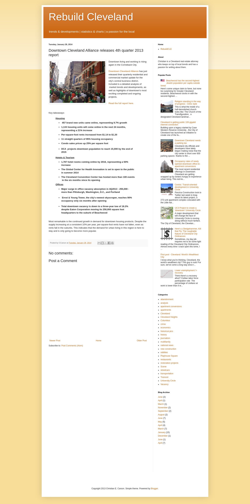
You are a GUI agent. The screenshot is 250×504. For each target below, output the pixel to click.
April (160, 400)
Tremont (164, 377)
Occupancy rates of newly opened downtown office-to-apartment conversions (187, 164)
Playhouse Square (169, 356)
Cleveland (165, 313)
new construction (168, 349)
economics (165, 327)
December (163, 436)
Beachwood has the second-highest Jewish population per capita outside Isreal (180, 83)
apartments (166, 310)
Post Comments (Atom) (72, 345)
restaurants (166, 359)
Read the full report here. (121, 103)
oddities (164, 352)
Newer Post (54, 340)
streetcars (165, 370)
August (161, 414)
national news (167, 345)
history (164, 335)
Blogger (154, 488)
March (161, 404)
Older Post (142, 340)
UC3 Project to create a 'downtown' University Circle (188, 209)
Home (98, 340)
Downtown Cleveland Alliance (124, 71)
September (163, 411)
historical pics (167, 331)
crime (163, 324)
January (161, 432)
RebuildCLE (166, 49)
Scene (163, 366)
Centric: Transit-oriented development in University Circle (187, 187)
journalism (165, 338)
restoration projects (169, 363)
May (160, 422)
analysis (164, 303)
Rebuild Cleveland (91, 17)
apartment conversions (171, 306)
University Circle (168, 380)
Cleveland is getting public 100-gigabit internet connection (178, 123)
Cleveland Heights (169, 317)
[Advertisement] (168, 457)
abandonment (167, 299)
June (160, 397)
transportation (167, 373)
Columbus (165, 320)
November (163, 407)
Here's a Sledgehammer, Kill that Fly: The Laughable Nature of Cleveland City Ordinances (188, 232)
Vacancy (164, 384)
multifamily (165, 342)
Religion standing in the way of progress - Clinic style (188, 102)
